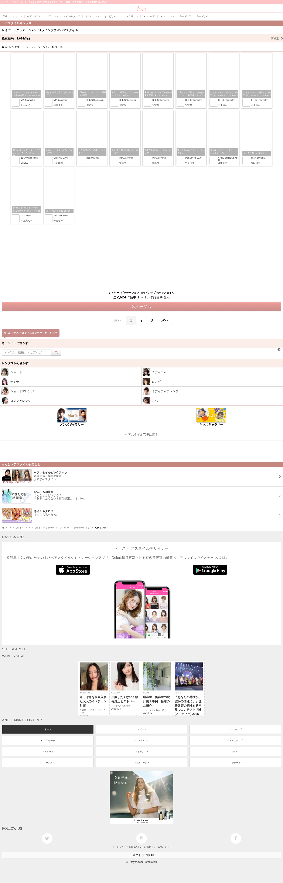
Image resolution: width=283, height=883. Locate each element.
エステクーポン (235, 762)
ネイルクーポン (141, 762)
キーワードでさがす (15, 343)
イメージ (29, 47)
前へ (118, 320)
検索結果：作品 (142, 38)
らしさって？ (118, 847)
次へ (165, 320)
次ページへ (141, 307)
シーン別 (43, 47)
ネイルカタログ (235, 740)
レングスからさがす (15, 363)
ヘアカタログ (235, 729)
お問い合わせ (164, 847)
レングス (15, 47)
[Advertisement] (141, 259)
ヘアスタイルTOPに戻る (141, 434)
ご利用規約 (132, 847)
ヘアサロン (47, 751)
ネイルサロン (141, 751)
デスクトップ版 (141, 855)
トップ (48, 729)
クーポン (48, 762)
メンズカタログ (47, 740)
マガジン (141, 729)
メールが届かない (147, 847)
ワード (58, 47)
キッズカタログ (141, 740)
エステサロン (235, 751)
